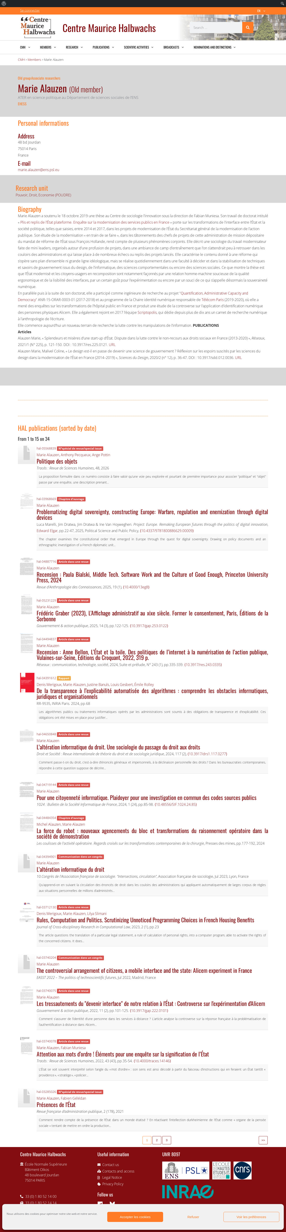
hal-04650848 (46, 734)
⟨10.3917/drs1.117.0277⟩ (207, 753)
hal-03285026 (46, 1092)
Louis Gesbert (122, 684)
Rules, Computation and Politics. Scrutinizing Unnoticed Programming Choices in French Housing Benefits (145, 919)
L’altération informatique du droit (70, 869)
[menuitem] (4, 3)
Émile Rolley (144, 684)
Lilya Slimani (97, 913)
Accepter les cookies (135, 1217)
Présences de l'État (56, 1104)
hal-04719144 (46, 784)
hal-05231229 (46, 600)
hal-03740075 (46, 990)
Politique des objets (57, 461)
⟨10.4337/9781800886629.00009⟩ (167, 530)
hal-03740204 (46, 957)
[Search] (247, 27)
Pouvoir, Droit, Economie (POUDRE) (43, 195)
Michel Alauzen (49, 824)
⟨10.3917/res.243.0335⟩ (203, 664)
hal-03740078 (46, 1041)
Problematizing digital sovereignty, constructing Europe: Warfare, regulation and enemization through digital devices (152, 514)
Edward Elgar (47, 530)
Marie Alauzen (48, 454)
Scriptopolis (147, 312)
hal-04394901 (46, 857)
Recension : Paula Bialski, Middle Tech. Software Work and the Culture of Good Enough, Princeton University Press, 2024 (152, 577)
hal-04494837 (46, 639)
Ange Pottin (101, 454)
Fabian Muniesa (73, 1047)
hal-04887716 (46, 561)
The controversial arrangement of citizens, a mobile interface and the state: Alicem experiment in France (144, 970)
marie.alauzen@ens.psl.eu (38, 169)
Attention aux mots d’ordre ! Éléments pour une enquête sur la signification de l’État (123, 1054)
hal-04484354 (46, 818)
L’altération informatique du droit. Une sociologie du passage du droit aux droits (118, 746)
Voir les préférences (251, 1217)
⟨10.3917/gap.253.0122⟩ (149, 625)
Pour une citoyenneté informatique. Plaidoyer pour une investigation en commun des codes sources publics (147, 797)
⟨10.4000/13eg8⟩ (136, 587)
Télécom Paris (213, 299)
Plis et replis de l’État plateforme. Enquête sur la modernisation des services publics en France (94, 222)
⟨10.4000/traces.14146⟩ (152, 1060)
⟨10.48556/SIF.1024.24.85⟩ (176, 804)
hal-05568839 (46, 448)
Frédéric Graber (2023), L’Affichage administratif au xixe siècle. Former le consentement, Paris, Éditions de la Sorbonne (152, 616)
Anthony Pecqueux (75, 454)
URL (112, 344)
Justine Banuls (98, 684)
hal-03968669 (46, 499)
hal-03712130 (46, 907)
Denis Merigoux (49, 684)
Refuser (193, 1217)
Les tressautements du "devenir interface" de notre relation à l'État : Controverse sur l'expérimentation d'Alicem (151, 1003)
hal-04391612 (46, 678)
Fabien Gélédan (73, 1098)
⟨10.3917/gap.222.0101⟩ (149, 1010)
